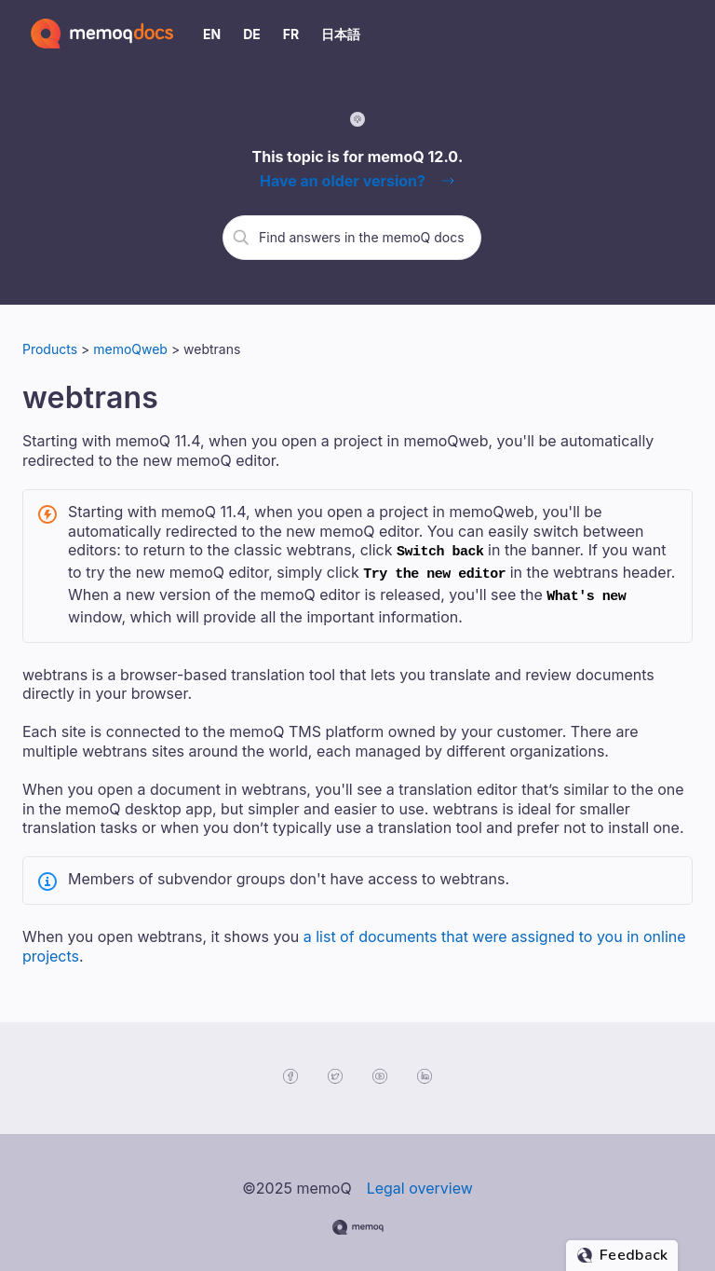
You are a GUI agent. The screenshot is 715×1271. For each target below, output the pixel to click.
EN (212, 34)
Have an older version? (342, 180)
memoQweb (132, 349)
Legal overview (420, 1179)
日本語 (340, 34)
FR (291, 34)
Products (49, 349)
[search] (363, 236)
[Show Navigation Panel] (682, 33)
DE (252, 34)
